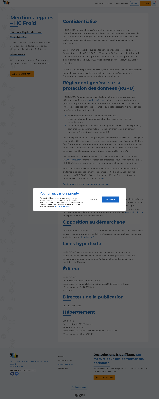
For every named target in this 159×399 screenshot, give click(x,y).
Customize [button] (94, 199)
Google (57, 206)
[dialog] (79, 199)
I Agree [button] (110, 199)
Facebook (66, 206)
